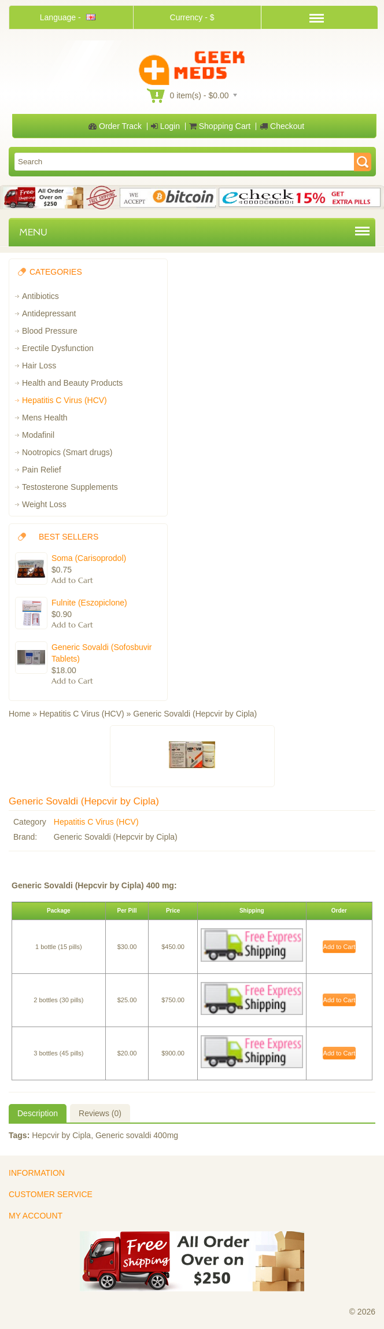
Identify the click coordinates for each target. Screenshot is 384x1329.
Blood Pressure (49, 330)
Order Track (115, 126)
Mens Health (45, 417)
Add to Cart (339, 946)
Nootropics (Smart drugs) (67, 452)
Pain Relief (41, 469)
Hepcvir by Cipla (61, 1135)
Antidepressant (49, 313)
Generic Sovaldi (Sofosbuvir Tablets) (101, 653)
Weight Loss (44, 504)
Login (165, 126)
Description (37, 1113)
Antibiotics (40, 296)
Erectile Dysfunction (58, 348)
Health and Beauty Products (72, 382)
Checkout (282, 126)
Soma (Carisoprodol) (88, 558)
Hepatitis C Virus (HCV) (64, 400)
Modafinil (38, 435)
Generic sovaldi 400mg (136, 1135)
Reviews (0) (100, 1113)
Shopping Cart (219, 126)
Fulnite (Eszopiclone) (89, 602)
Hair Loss (39, 365)
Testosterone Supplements (70, 487)
